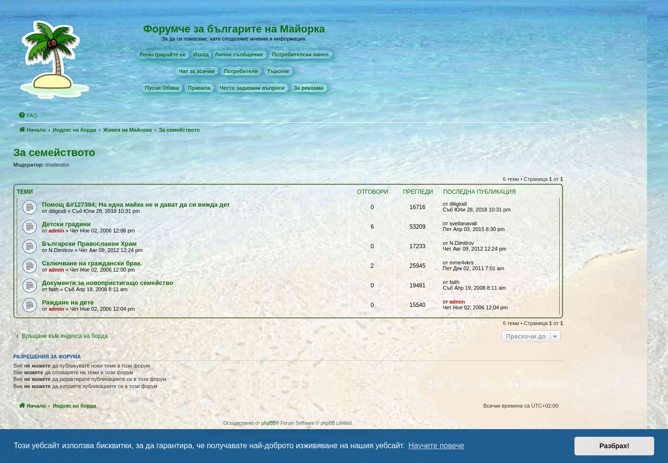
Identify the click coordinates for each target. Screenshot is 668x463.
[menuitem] (162, 54)
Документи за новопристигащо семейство (107, 282)
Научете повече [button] (436, 446)
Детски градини (66, 224)
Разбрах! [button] (614, 446)
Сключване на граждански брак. (92, 263)
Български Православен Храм (89, 243)
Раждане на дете (68, 302)
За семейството (54, 152)
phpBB (268, 423)
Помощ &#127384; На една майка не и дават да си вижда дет (136, 204)
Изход (201, 54)
